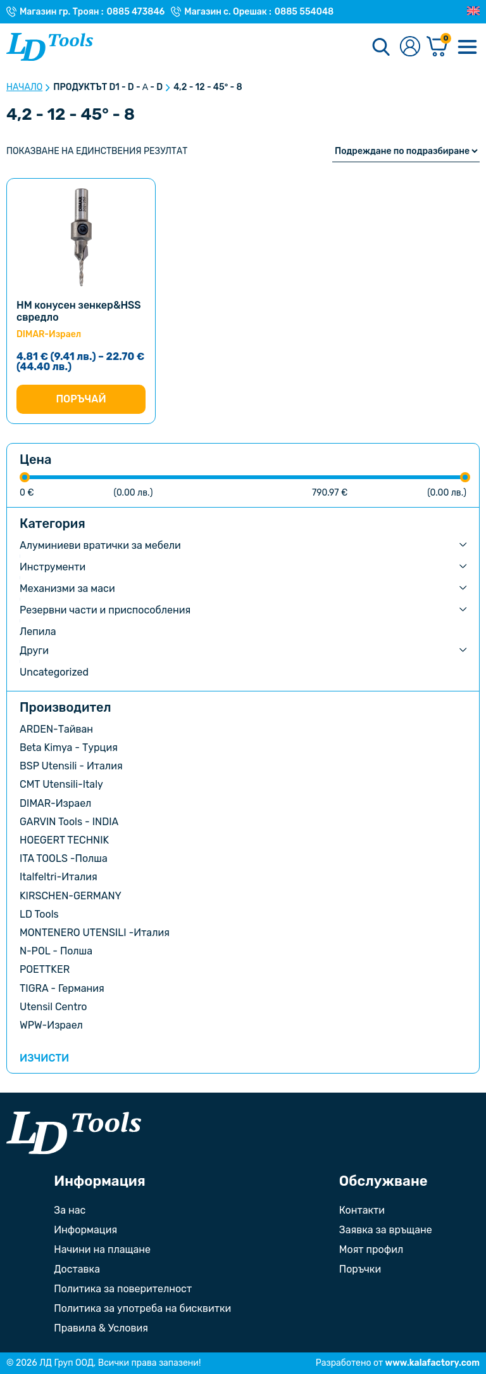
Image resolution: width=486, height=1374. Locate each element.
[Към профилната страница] (410, 47)
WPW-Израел (51, 1025)
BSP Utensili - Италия (71, 766)
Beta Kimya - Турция (69, 748)
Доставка (77, 1269)
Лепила (38, 632)
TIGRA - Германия (62, 988)
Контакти (362, 1210)
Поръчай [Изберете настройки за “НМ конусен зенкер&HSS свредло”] (81, 399)
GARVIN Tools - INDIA (69, 822)
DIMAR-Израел (55, 803)
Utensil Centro (53, 1007)
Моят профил (371, 1249)
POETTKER (45, 969)
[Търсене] (381, 47)
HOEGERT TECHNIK (64, 840)
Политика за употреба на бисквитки (142, 1308)
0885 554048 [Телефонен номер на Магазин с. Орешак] (304, 12)
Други (34, 651)
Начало (24, 87)
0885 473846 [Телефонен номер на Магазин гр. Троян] (136, 12)
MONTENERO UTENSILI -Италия (95, 933)
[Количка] (437, 47)
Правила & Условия (101, 1328)
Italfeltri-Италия (58, 877)
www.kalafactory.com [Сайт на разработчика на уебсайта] (432, 1363)
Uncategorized (54, 672)
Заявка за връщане (385, 1230)
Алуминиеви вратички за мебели (100, 545)
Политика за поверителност (123, 1289)
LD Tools (39, 914)
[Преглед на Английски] (473, 11)
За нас (69, 1210)
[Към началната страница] (73, 1133)
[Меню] (467, 47)
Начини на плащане (102, 1249)
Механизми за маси (67, 588)
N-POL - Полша (56, 951)
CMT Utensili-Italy (61, 784)
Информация (85, 1230)
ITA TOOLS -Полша (64, 858)
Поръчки (360, 1269)
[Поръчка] (406, 151)
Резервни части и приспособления (105, 610)
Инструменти (52, 567)
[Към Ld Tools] (49, 47)
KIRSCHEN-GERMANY (71, 896)
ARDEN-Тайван (56, 729)
